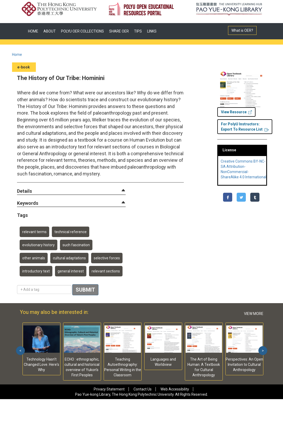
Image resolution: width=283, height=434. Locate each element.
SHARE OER (119, 31)
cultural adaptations (69, 258)
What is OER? (242, 30)
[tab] (71, 191)
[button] (24, 191)
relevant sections (106, 271)
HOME (33, 31)
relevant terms (34, 232)
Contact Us (143, 389)
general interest (71, 271)
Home (17, 54)
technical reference (70, 232)
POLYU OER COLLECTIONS (82, 31)
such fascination (76, 245)
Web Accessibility (174, 389)
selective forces (107, 258)
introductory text (36, 271)
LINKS (152, 31)
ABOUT (49, 31)
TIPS (138, 31)
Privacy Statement (109, 389)
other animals (33, 258)
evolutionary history (38, 245)
